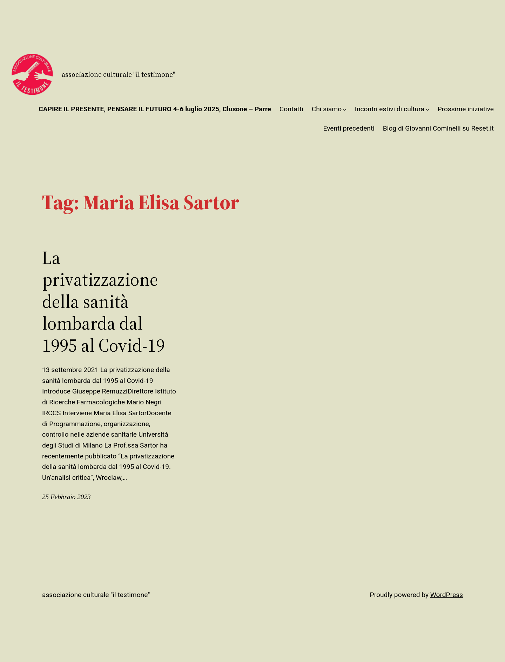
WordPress (446, 595)
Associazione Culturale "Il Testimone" (118, 74)
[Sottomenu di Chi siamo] (344, 109)
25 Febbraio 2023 (66, 497)
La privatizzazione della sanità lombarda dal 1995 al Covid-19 (103, 301)
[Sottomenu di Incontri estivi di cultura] (427, 109)
